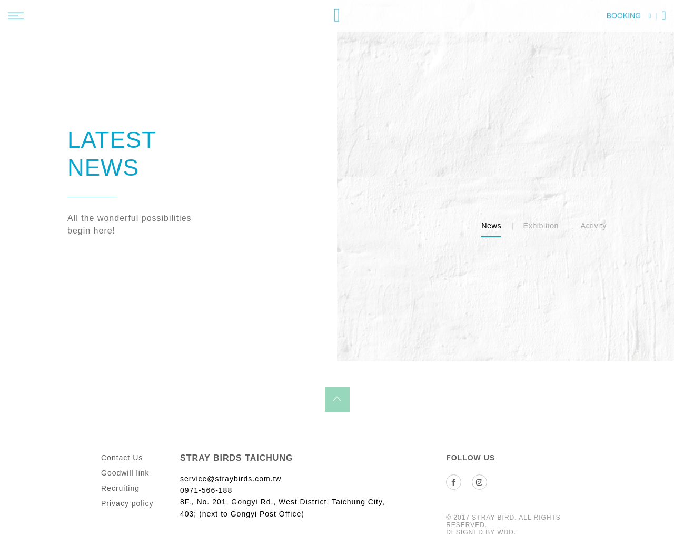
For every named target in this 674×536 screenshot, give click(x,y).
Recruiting (120, 488)
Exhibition (541, 225)
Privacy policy (127, 503)
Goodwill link (125, 473)
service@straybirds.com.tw (230, 478)
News (491, 225)
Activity (593, 225)
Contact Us (122, 457)
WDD (505, 532)
